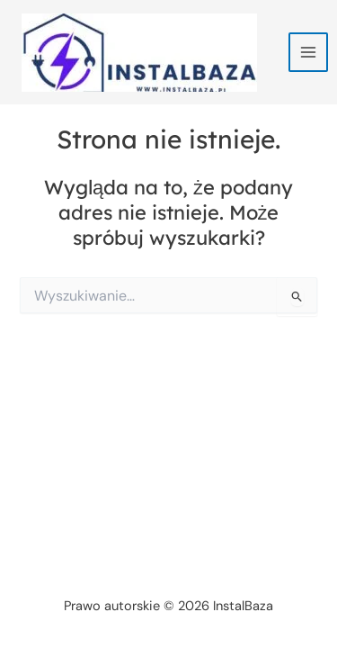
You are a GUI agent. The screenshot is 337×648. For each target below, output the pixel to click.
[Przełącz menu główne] (308, 52)
